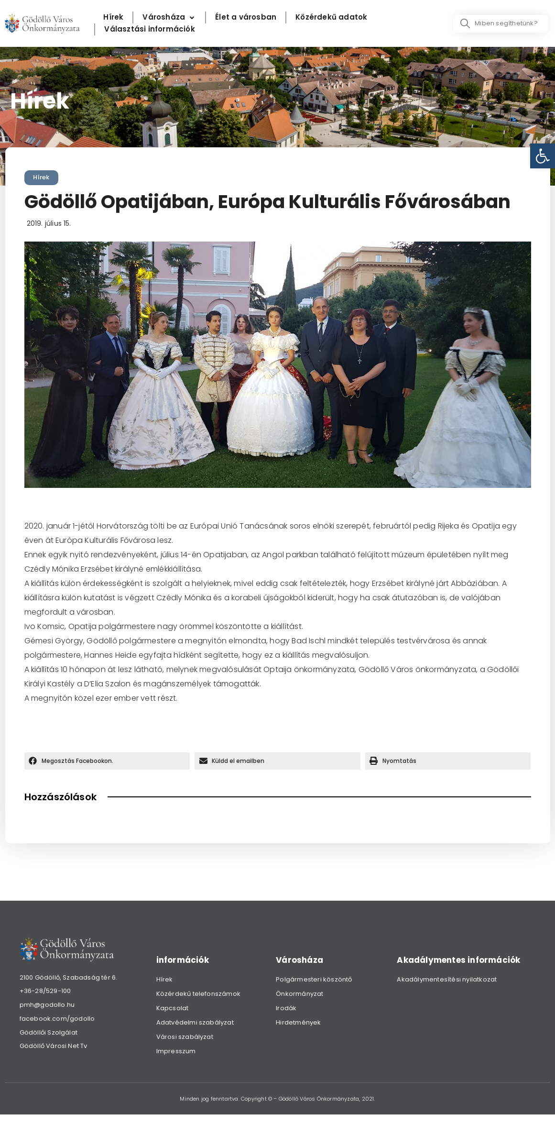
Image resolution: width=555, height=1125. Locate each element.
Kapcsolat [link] (172, 1008)
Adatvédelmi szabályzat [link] (195, 1022)
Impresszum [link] (176, 1051)
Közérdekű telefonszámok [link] (198, 993)
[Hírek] (113, 17)
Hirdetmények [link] (298, 1022)
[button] (107, 761)
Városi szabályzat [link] (184, 1036)
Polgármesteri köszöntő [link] (314, 979)
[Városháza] (169, 17)
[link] (542, 155)
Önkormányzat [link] (299, 993)
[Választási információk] (149, 29)
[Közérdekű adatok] (331, 17)
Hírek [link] (41, 177)
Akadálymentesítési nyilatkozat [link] (447, 979)
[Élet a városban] (245, 17)
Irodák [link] (286, 1008)
